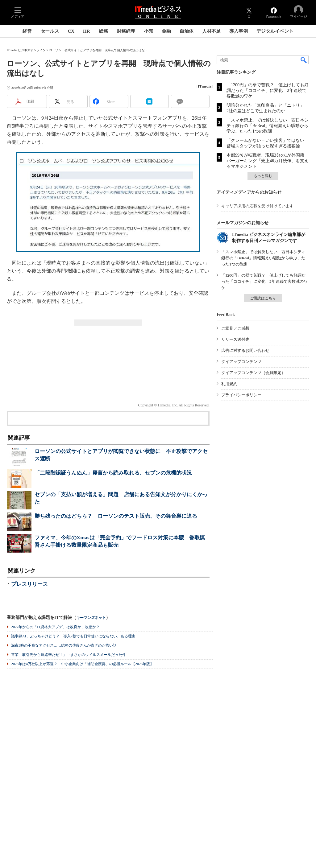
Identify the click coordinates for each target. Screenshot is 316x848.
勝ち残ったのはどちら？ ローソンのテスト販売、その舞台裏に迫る (116, 516)
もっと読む (263, 176)
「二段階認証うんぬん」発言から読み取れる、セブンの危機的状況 (113, 473)
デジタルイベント (274, 31)
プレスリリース (29, 584)
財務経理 (126, 31)
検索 (304, 60)
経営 (27, 31)
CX (71, 31)
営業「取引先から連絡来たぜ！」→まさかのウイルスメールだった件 (68, 654)
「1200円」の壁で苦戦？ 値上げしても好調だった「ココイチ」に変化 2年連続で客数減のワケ (268, 90)
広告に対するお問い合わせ (245, 350)
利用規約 (229, 383)
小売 (148, 31)
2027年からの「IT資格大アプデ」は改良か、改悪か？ (55, 627)
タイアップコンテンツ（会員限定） (253, 372)
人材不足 (211, 31)
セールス (49, 31)
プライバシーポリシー (241, 395)
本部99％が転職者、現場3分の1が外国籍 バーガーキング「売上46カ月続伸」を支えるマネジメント (268, 161)
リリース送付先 (235, 339)
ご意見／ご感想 (235, 328)
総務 (103, 31)
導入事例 (238, 31)
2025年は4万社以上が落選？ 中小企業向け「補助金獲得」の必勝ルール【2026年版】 (82, 664)
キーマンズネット (91, 618)
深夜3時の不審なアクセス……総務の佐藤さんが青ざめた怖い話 (64, 645)
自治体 (186, 31)
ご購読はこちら (263, 298)
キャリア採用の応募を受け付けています (257, 206)
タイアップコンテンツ (241, 361)
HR (86, 31)
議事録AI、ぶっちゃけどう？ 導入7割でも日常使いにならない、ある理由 (73, 636)
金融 (166, 31)
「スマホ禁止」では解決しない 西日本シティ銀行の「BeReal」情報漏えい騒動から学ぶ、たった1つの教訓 (268, 126)
